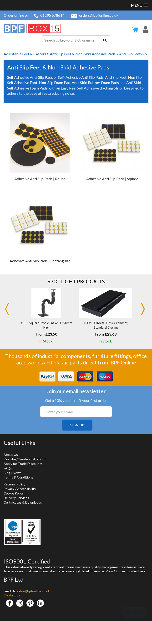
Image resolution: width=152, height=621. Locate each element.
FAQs (8, 468)
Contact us (12, 595)
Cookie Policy (14, 493)
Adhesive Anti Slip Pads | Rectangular (40, 260)
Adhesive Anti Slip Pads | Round (40, 178)
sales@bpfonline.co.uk (33, 591)
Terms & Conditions (18, 477)
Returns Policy (14, 484)
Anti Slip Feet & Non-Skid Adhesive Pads (83, 54)
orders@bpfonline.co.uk (94, 15)
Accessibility (26, 489)
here (141, 571)
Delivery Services (16, 498)
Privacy (9, 489)
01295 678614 (49, 15)
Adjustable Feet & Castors (25, 54)
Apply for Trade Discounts (23, 464)
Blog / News (12, 473)
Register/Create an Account (25, 459)
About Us (11, 455)
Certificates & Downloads (23, 502)
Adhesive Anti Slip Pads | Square (112, 178)
